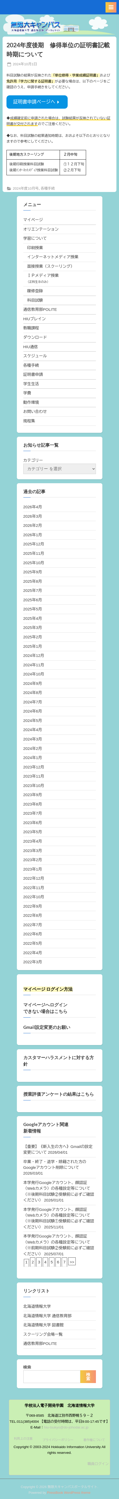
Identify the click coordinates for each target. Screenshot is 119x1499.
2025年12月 (33, 544)
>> (72, 1262)
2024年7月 (32, 702)
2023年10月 (33, 785)
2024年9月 (32, 683)
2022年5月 (32, 943)
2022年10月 (33, 897)
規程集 (29, 421)
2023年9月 (32, 794)
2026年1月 (32, 535)
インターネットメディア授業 (52, 257)
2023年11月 (33, 776)
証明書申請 (33, 374)
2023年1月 (32, 869)
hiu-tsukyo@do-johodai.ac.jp (66, 1427)
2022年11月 (33, 887)
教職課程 (31, 328)
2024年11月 (33, 665)
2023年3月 (32, 850)
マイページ (33, 220)
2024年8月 (32, 692)
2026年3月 (32, 516)
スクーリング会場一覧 (43, 1334)
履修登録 (35, 291)
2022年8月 (32, 915)
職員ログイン (98, 1464)
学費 (27, 393)
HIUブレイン (34, 319)
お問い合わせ (35, 411)
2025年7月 (32, 590)
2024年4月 (32, 729)
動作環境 (31, 402)
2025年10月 (33, 563)
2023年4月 (32, 841)
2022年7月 (32, 925)
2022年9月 (32, 906)
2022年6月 (32, 934)
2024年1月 (32, 757)
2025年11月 (33, 553)
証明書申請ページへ (36, 102)
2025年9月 (32, 572)
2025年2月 (32, 637)
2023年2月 (32, 860)
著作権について (94, 1440)
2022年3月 (32, 962)
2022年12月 (33, 878)
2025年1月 (32, 646)
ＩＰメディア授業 (43, 275)
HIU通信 (30, 347)
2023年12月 (33, 767)
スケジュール (35, 356)
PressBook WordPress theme (68, 1493)
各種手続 (48, 188)
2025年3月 (32, 627)
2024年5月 (32, 720)
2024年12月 (33, 655)
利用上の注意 (23, 1438)
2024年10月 (33, 674)
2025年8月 (32, 581)
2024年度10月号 (26, 188)
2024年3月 (32, 739)
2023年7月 (32, 813)
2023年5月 (32, 832)
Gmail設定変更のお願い (46, 1027)
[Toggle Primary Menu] (111, 7)
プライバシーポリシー (57, 1440)
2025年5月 (32, 609)
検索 (27, 1367)
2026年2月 (32, 525)
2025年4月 (32, 618)
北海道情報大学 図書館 (43, 1325)
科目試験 (35, 300)
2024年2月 (32, 748)
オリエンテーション (41, 229)
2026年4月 (32, 507)
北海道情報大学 (37, 1306)
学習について (35, 238)
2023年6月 (32, 822)
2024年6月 (32, 711)
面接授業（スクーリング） (50, 266)
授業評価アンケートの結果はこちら (58, 1094)
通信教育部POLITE (40, 309)
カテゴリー (33, 460)
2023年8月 (32, 804)
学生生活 (31, 384)
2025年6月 (32, 600)
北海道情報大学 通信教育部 (47, 1316)
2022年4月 (32, 952)
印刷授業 (35, 248)
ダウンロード (35, 337)
